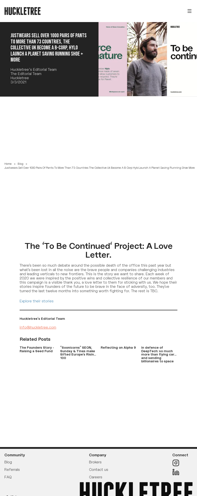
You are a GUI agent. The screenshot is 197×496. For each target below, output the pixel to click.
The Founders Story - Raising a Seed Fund (37, 349)
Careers (95, 477)
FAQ (7, 477)
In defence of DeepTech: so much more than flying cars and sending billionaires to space (158, 354)
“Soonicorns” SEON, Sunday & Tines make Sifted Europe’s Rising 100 (78, 352)
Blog (20, 163)
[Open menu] (189, 11)
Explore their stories (37, 301)
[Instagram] (180, 462)
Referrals (12, 469)
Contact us (98, 469)
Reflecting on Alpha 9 (118, 347)
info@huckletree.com (38, 327)
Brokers (95, 462)
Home (8, 163)
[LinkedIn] (180, 472)
